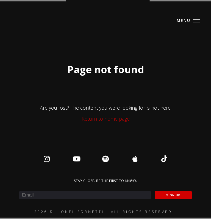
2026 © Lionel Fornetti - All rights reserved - (105, 211)
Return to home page (106, 118)
